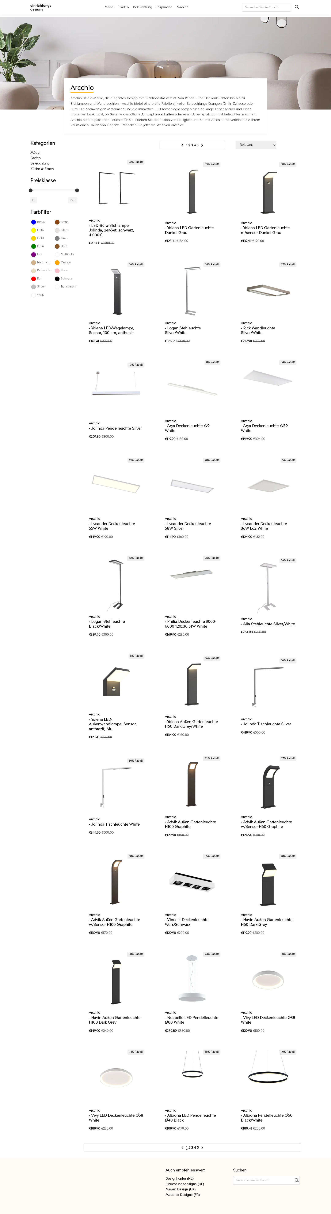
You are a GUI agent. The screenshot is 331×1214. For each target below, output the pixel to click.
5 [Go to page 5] (198, 145)
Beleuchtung (142, 7)
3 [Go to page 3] (192, 145)
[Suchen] (266, 8)
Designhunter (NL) (180, 1178)
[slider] (31, 190)
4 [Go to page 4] (195, 145)
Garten (124, 7)
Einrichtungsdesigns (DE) (185, 1184)
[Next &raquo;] (202, 145)
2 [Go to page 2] (189, 145)
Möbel (109, 7)
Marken (182, 7)
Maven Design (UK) (180, 1189)
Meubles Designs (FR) (183, 1195)
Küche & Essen (42, 169)
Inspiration (164, 7)
